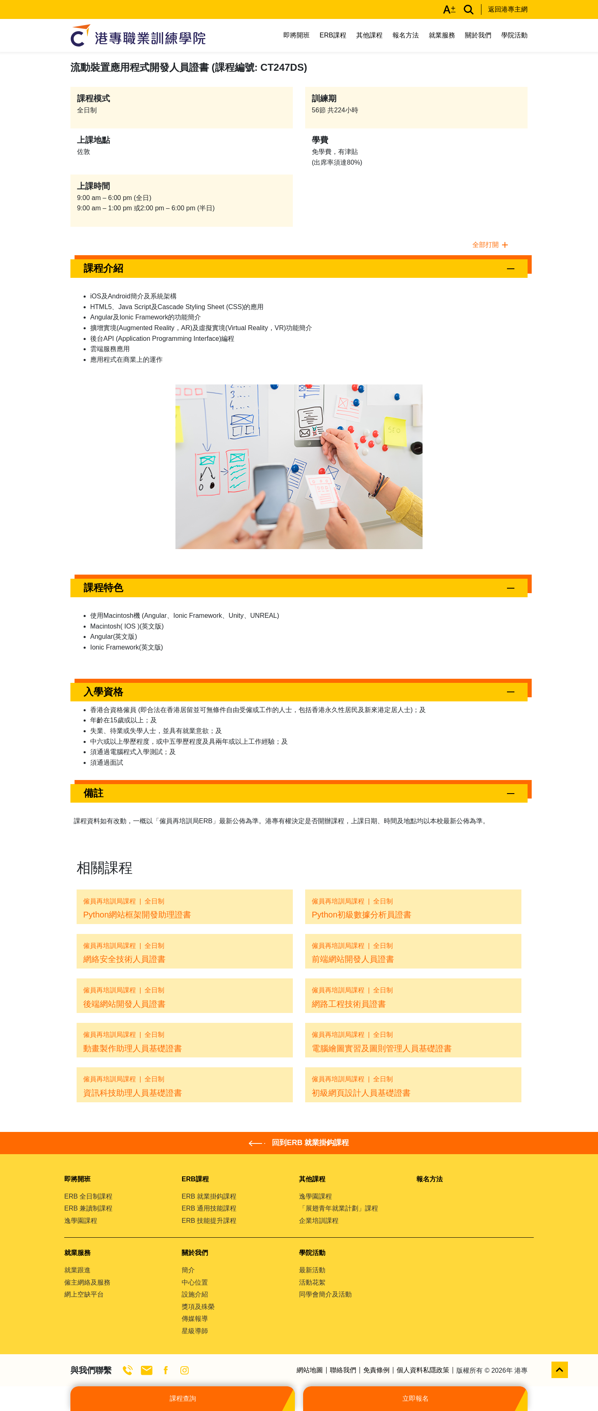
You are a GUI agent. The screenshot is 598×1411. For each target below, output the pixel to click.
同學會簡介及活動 (325, 1294)
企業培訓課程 (319, 1220)
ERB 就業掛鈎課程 (209, 1196)
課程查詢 (183, 1398)
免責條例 (376, 1370)
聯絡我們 (343, 1370)
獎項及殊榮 (198, 1306)
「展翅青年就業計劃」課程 (338, 1208)
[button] (299, 268)
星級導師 (195, 1330)
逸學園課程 (80, 1220)
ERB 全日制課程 (88, 1196)
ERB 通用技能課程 (209, 1208)
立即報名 (415, 1398)
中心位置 (195, 1282)
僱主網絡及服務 (87, 1282)
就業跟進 (77, 1270)
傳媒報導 (195, 1318)
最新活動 (312, 1270)
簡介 (188, 1270)
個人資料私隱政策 (423, 1370)
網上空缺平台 (84, 1294)
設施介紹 (195, 1294)
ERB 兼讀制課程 (88, 1208)
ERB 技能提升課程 (209, 1220)
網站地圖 (310, 1370)
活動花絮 (312, 1282)
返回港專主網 (508, 9)
